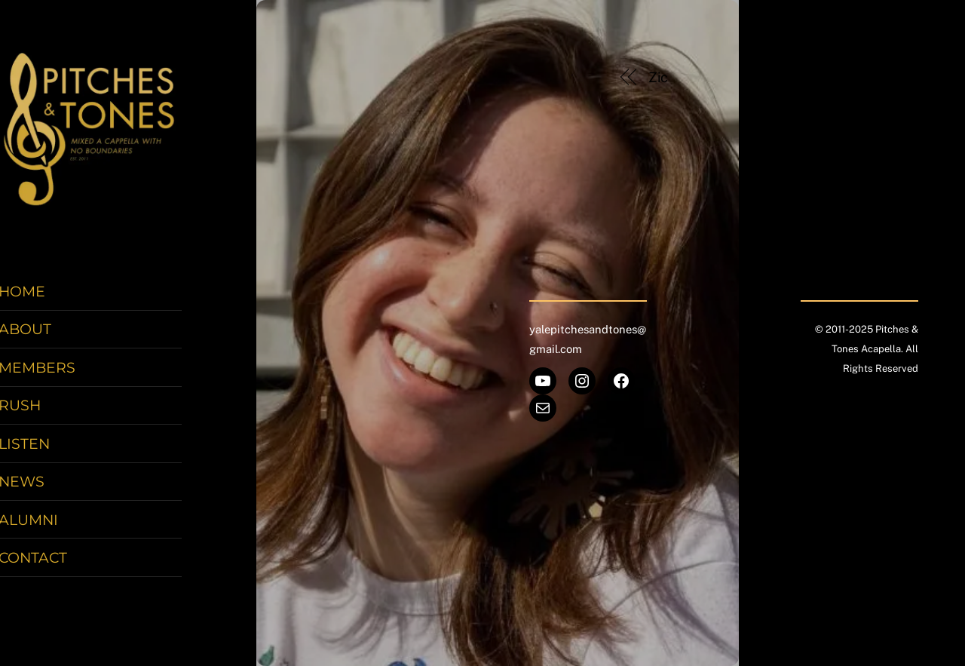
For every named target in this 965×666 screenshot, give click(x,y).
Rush (43, 410)
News (45, 486)
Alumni (51, 523)
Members (60, 372)
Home (45, 296)
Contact (56, 562)
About (48, 333)
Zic (658, 77)
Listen (47, 447)
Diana (851, 77)
